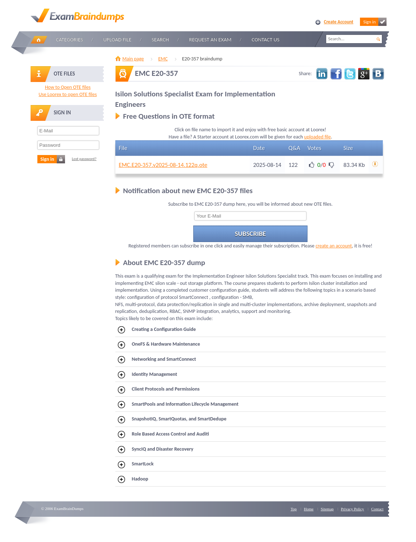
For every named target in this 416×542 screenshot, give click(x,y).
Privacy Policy (352, 509)
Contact (377, 509)
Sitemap (327, 509)
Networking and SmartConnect (157, 359)
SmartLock (135, 464)
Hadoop (133, 479)
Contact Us (265, 39)
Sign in (374, 22)
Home (39, 40)
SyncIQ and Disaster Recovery (155, 449)
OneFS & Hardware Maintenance (159, 344)
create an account (333, 246)
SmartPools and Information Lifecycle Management (178, 404)
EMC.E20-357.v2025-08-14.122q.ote (163, 165)
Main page (133, 59)
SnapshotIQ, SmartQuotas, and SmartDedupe (172, 419)
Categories (69, 39)
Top (294, 509)
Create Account (338, 21)
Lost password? (84, 158)
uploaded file (317, 137)
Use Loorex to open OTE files (67, 94)
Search (160, 39)
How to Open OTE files (68, 87)
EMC (162, 59)
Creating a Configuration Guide (157, 329)
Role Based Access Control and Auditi (163, 434)
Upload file (117, 39)
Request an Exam (210, 39)
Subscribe (250, 233)
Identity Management (147, 374)
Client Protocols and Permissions (158, 389)
